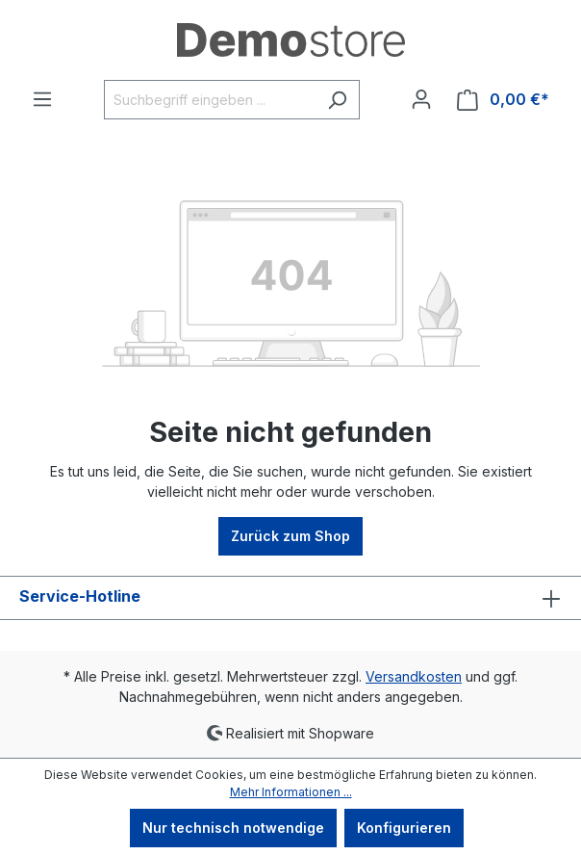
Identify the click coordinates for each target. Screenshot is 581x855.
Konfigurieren (404, 827)
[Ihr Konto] (421, 99)
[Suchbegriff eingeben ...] (210, 99)
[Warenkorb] (503, 99)
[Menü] (42, 99)
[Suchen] (337, 99)
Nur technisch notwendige (233, 827)
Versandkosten (414, 676)
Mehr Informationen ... (291, 792)
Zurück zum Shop (290, 536)
